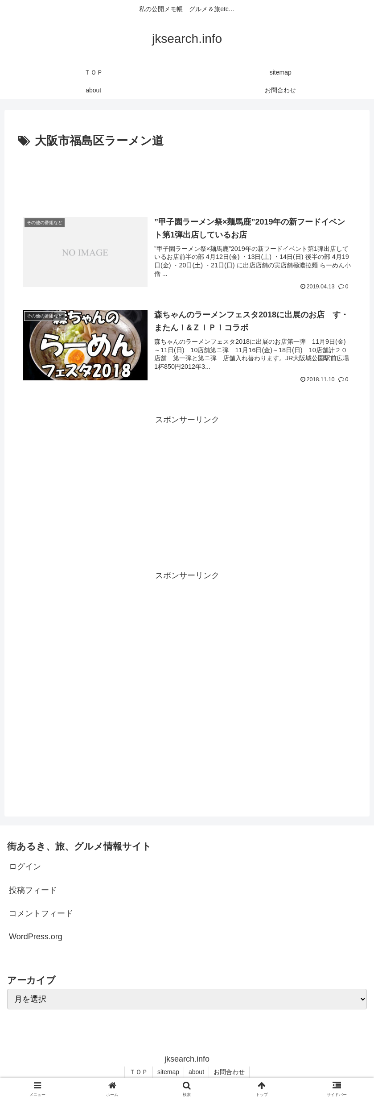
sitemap (168, 1071)
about (196, 1071)
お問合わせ (229, 1071)
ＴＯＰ (138, 1071)
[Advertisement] (187, 176)
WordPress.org (35, 936)
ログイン (25, 866)
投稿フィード (33, 890)
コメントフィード (41, 913)
